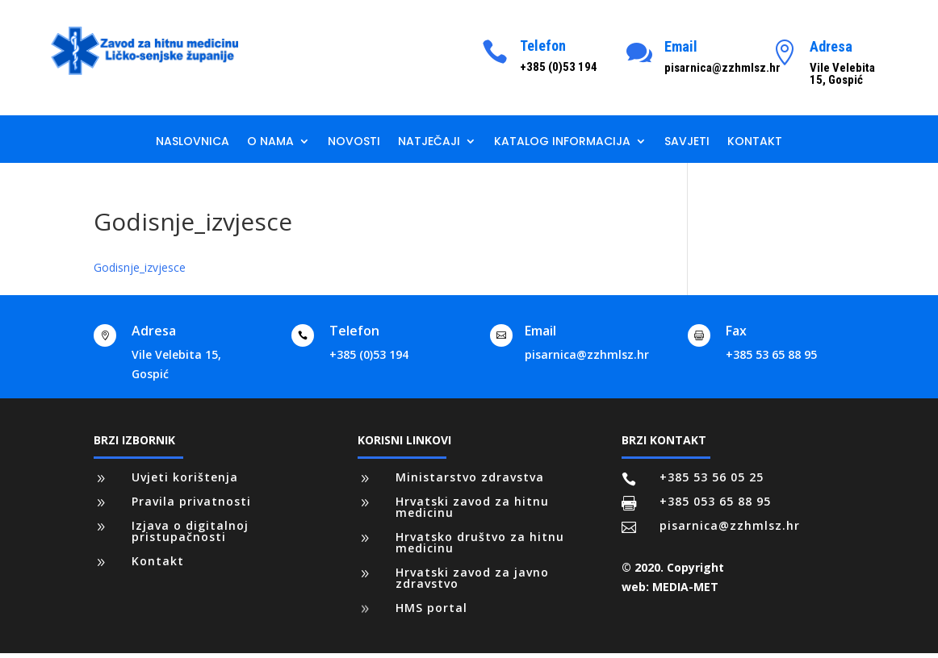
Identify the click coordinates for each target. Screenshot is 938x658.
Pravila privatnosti (191, 501)
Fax (736, 330)
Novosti (354, 142)
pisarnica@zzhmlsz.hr (587, 354)
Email (680, 46)
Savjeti (687, 142)
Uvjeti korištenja (185, 477)
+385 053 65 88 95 (715, 501)
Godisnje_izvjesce (140, 267)
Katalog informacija (562, 142)
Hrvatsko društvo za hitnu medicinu (480, 542)
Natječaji (429, 142)
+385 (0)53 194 (368, 354)
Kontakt (754, 142)
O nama (270, 142)
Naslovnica (192, 142)
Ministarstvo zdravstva (470, 477)
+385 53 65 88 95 (771, 354)
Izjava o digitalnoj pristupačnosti (190, 531)
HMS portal (431, 607)
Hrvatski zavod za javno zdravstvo (472, 577)
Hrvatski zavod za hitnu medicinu (472, 507)
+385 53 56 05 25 (712, 477)
